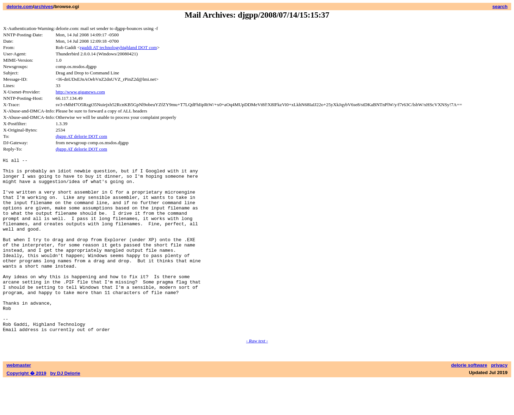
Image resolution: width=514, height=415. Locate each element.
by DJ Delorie (65, 408)
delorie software (469, 400)
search (500, 6)
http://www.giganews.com (80, 91)
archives (43, 6)
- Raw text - (257, 375)
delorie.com (19, 6)
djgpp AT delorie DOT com (81, 136)
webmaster (18, 400)
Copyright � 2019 (26, 408)
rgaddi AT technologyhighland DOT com (118, 47)
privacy (499, 400)
